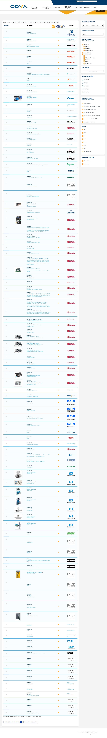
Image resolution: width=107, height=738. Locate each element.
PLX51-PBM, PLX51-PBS (32, 158)
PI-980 (28, 80)
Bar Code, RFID (87, 52)
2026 (85, 129)
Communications (30, 217)
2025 (85, 132)
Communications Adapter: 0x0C (90, 118)
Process (34, 97)
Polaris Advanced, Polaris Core (33, 212)
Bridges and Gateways (90, 57)
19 (26, 722)
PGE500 (28, 69)
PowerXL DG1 (30, 403)
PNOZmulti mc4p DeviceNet (33, 196)
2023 (85, 139)
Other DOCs (86, 163)
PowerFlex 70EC (30, 248)
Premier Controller (30, 449)
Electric (87, 46)
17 (22, 722)
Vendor (71, 25)
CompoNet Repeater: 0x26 (89, 121)
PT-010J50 (29, 625)
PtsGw (28, 630)
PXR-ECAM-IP (30, 641)
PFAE (28, 63)
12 (13, 722)
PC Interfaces (88, 63)
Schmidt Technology (71, 443)
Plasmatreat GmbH (71, 630)
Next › (32, 722)
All (57, 22)
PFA (28, 52)
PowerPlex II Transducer (32, 390)
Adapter (37, 217)
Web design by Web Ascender (92, 734)
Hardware (87, 59)
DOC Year (84, 126)
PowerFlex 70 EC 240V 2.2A (33, 253)
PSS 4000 (29, 552)
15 (18, 722)
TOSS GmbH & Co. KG (72, 116)
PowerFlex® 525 (30, 219)
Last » (36, 722)
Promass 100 (29, 510)
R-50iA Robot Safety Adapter (33, 695)
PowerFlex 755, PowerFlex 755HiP (34, 289)
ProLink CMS (29, 467)
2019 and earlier (87, 151)
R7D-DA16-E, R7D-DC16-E (33, 713)
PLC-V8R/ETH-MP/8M (31, 139)
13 (14, 722)
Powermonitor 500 (31, 357)
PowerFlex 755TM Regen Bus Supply (35, 320)
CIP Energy (86, 89)
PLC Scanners (38, 572)
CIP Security (86, 79)
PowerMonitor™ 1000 (31, 376)
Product (30, 25)
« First (5, 722)
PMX (28, 171)
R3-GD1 (28, 659)
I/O (27, 205)
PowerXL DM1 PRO (31, 410)
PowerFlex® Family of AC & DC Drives (35, 338)
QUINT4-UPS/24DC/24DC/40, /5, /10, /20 (35, 653)
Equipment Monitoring (36, 382)
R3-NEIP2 (29, 678)
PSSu (28, 585)
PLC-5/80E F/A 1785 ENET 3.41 (33, 134)
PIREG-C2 (29, 117)
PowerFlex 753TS (30, 278)
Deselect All (91, 40)
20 (28, 722)
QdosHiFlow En (30, 647)
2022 (85, 142)
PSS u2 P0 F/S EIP (31, 597)
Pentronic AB (69, 144)
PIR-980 (28, 111)
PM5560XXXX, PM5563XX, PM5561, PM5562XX (37, 165)
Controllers (29, 97)
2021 (85, 145)
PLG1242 (29, 145)
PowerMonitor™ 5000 (31, 384)
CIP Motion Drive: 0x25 (89, 112)
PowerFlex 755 (30, 283)
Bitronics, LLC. (70, 390)
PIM (27, 105)
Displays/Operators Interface (33, 375)
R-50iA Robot (29, 683)
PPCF (28, 432)
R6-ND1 (28, 706)
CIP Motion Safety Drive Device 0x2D (92, 115)
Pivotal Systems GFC (31, 122)
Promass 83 (29, 524)
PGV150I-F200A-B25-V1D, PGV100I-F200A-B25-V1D (38, 74)
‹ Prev (8, 722)
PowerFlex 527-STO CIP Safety (33, 237)
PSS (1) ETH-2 (30, 542)
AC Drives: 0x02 (87, 103)
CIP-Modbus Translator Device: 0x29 (92, 106)
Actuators (86, 44)
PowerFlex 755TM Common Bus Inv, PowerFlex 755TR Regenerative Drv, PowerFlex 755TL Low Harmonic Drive (38, 314)
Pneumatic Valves (89, 50)
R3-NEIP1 (29, 671)
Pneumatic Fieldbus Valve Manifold (34, 177)
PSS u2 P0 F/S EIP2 (31, 607)
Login (96, 732)
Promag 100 (29, 473)
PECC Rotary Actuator (31, 40)
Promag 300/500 (30, 483)
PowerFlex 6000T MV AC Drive (33, 242)
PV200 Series (30, 636)
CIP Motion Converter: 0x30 (90, 109)
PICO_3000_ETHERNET (32, 92)
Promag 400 (29, 490)
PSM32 (28, 534)
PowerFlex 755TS (30, 326)
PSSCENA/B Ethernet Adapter (33, 567)
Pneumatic (88, 48)
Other (86, 61)
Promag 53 (29, 500)
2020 (85, 148)
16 (20, 722)
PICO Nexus (29, 98)
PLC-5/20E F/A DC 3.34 (32, 128)
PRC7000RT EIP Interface (32, 444)
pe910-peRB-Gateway (31, 33)
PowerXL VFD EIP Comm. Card (33, 425)
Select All (84, 40)
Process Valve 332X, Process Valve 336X (35, 461)
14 (16, 722)
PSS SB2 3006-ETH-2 (31, 573)
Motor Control (30, 336)
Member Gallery (87, 160)
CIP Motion (86, 92)
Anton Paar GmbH (70, 91)
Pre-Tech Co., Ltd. (70, 624)
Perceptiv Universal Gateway (33, 46)
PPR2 (28, 438)
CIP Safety (86, 85)
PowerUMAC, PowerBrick (32, 396)
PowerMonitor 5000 (31, 363)
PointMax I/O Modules (31, 206)
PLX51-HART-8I (30, 152)
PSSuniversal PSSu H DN (32, 615)
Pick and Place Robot (31, 86)
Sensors (28, 382)
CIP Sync (86, 82)
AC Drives (36, 336)
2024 (85, 135)
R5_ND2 (28, 700)
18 (24, 722)
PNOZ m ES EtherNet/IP (32, 185)
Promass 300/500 (30, 517)
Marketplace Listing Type (88, 157)
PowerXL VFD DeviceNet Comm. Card (35, 418)
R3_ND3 (28, 665)
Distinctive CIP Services (87, 76)
